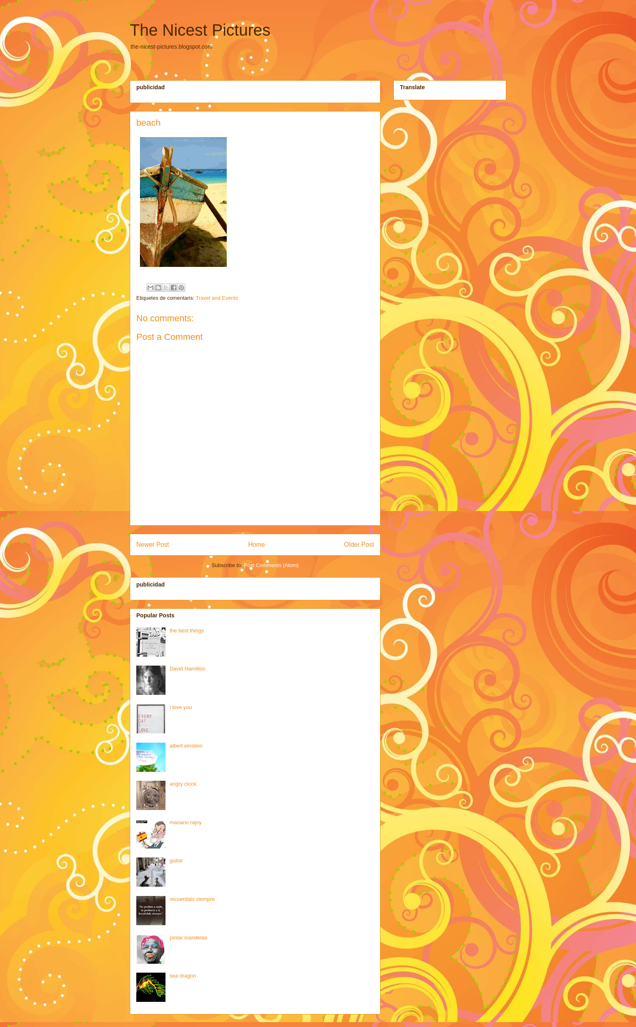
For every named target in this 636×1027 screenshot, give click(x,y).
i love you (181, 707)
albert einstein (186, 746)
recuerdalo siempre (192, 899)
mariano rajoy (186, 822)
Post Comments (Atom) (271, 565)
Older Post (359, 544)
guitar (176, 860)
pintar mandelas (188, 938)
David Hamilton (187, 669)
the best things (187, 630)
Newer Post (152, 544)
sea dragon (183, 976)
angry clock (183, 784)
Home (256, 544)
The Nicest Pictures (200, 30)
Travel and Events (217, 298)
